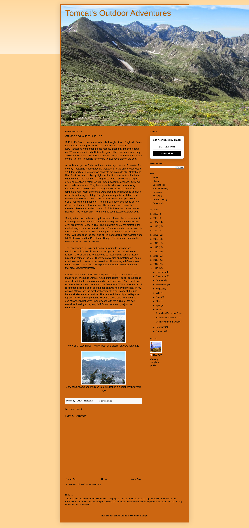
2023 (156, 226)
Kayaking (157, 192)
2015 (156, 260)
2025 (156, 218)
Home (104, 479)
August (159, 289)
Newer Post (71, 479)
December (161, 272)
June (158, 297)
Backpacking (159, 185)
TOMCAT (157, 355)
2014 (156, 264)
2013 (156, 268)
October (160, 280)
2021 (156, 235)
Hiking (156, 181)
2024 (156, 222)
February (160, 327)
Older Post (136, 479)
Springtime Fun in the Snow (168, 313)
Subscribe (167, 153)
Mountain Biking (160, 188)
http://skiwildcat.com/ (81, 301)
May (158, 301)
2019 (156, 243)
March (159, 310)
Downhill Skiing (160, 199)
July (158, 293)
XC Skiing (157, 196)
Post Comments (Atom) (89, 484)
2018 (156, 247)
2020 (156, 239)
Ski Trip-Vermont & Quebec (168, 322)
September (161, 284)
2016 (156, 256)
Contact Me (158, 203)
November (161, 276)
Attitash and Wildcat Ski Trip (168, 317)
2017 (156, 252)
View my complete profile (154, 362)
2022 (156, 231)
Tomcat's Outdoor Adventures (118, 12)
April (158, 305)
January (160, 331)
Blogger (143, 516)
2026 (156, 214)
